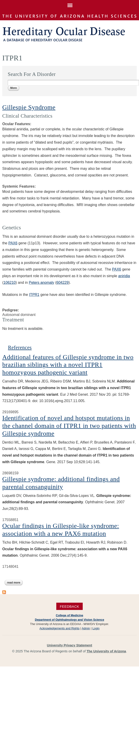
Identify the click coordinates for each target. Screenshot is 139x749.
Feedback (69, 606)
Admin (86, 628)
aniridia (124, 276)
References (20, 347)
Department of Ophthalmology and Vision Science (69, 619)
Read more (15, 582)
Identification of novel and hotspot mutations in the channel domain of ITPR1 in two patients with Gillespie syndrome (69, 425)
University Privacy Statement (69, 645)
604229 (62, 282)
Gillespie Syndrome (28, 107)
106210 (9, 282)
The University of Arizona (106, 651)
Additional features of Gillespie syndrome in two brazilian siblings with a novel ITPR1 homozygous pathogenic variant (68, 365)
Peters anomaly (41, 282)
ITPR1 (34, 295)
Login (95, 628)
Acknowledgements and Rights (59, 628)
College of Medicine (69, 615)
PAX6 (13, 243)
